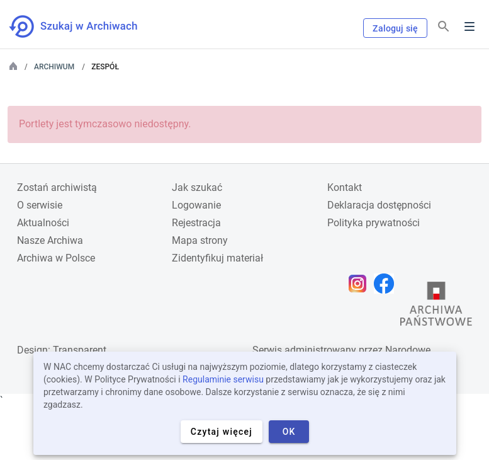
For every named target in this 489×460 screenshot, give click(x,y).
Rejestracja (196, 223)
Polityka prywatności (373, 223)
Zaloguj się (395, 28)
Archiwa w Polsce (56, 258)
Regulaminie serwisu (223, 379)
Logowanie (196, 205)
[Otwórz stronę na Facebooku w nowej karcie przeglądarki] (387, 283)
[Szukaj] (443, 27)
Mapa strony (200, 240)
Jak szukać (197, 187)
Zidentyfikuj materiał (217, 258)
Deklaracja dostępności (379, 205)
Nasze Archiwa (50, 240)
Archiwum (54, 66)
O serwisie (39, 205)
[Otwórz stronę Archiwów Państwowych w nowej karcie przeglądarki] (436, 306)
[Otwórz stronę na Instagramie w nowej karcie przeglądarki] (360, 283)
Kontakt (344, 187)
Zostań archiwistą (57, 187)
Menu (469, 26)
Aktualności (43, 223)
